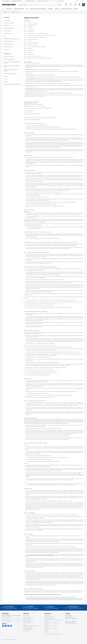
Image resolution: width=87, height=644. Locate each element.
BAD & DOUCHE (9, 8)
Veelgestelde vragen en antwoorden (11, 38)
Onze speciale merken (8, 46)
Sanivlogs (6, 76)
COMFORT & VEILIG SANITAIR (66, 8)
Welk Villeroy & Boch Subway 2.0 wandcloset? (10, 70)
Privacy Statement (7, 30)
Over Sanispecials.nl (8, 33)
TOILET (27, 8)
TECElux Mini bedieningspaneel (10, 73)
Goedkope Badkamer (8, 44)
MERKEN (75, 8)
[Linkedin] (11, 626)
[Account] (79, 4)
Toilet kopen (6, 81)
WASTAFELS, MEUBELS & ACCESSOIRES (38, 8)
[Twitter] (6, 626)
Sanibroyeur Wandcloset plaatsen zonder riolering (12, 62)
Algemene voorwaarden (9, 22)
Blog (5, 36)
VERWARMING (50, 8)
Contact (75, 4)
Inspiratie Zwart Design (8, 41)
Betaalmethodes (7, 25)
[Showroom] (71, 4)
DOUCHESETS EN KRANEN (19, 8)
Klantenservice (7, 20)
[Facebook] (3, 626)
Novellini (5, 78)
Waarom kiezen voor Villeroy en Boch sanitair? (11, 66)
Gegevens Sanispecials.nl (9, 28)
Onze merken (47, 615)
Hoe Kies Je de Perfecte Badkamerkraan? (12, 84)
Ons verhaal (6, 49)
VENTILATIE (57, 8)
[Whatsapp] (66, 4)
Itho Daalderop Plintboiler (9, 59)
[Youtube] (8, 626)
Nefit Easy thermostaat (8, 56)
